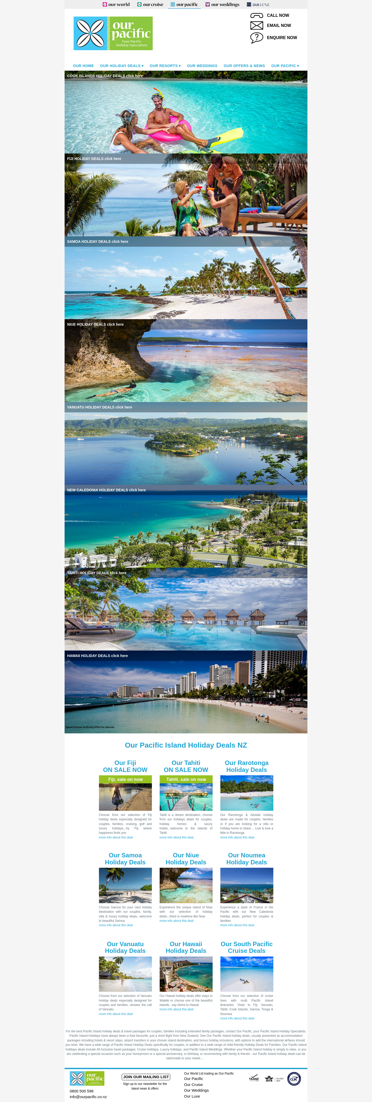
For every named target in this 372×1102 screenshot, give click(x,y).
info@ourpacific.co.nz (88, 1096)
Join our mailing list (146, 1077)
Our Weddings (202, 66)
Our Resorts (164, 66)
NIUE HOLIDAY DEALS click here (95, 324)
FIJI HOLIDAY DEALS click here (94, 159)
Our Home (83, 66)
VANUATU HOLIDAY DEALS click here (99, 407)
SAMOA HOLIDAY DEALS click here (97, 241)
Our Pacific (283, 66)
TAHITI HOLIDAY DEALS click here (96, 573)
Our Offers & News (244, 66)
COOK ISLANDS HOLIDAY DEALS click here (105, 76)
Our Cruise (193, 1084)
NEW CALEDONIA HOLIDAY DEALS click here (106, 490)
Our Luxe (192, 1096)
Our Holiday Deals (120, 66)
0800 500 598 (82, 1091)
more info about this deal (116, 837)
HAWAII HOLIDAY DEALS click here (97, 656)
